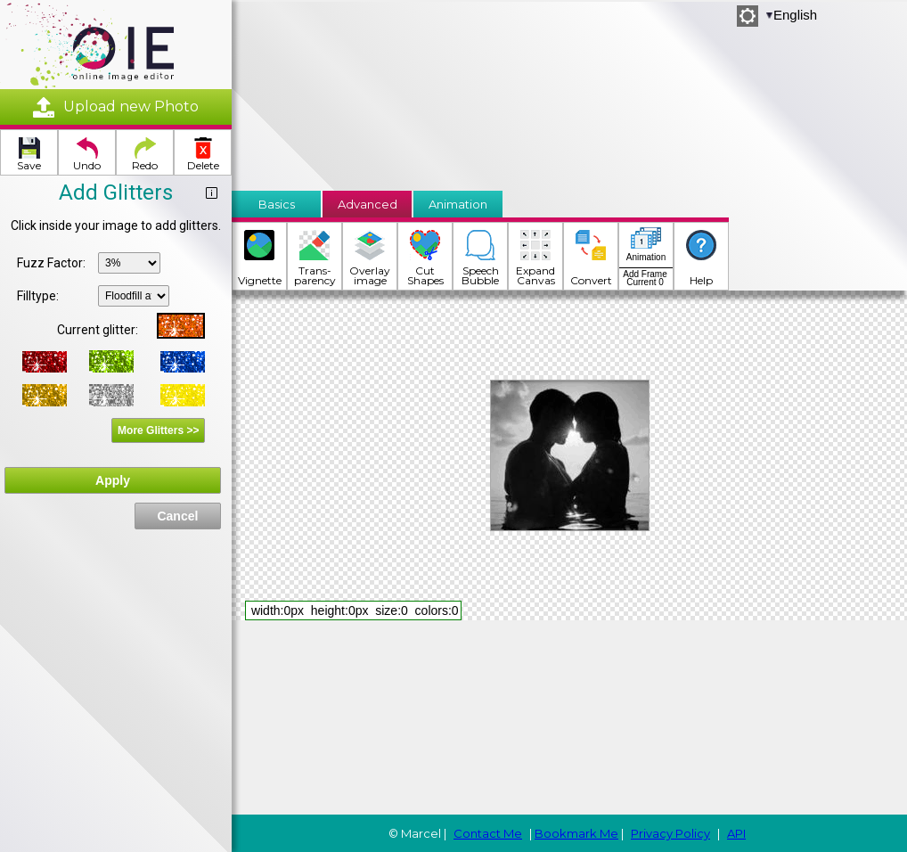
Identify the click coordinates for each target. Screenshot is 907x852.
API (736, 833)
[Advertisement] (327, 91)
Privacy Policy (670, 833)
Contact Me (488, 833)
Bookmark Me (576, 833)
